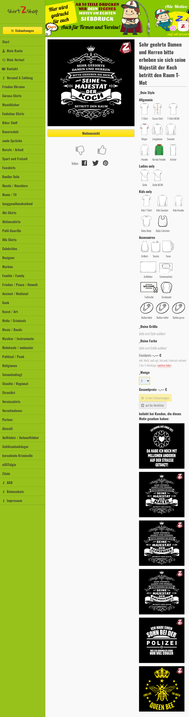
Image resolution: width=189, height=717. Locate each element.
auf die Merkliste (152, 405)
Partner (7, 419)
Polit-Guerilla (11, 230)
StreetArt (8, 392)
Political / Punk (13, 356)
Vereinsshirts (11, 401)
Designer (8, 257)
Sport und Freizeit (14, 158)
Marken (7, 266)
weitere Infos (164, 365)
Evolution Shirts (13, 113)
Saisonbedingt (12, 374)
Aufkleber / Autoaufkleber (20, 437)
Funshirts (8, 167)
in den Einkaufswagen (154, 397)
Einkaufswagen (22, 30)
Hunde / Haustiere (15, 185)
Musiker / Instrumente (18, 338)
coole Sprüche (12, 140)
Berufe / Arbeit (12, 149)
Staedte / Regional (15, 383)
